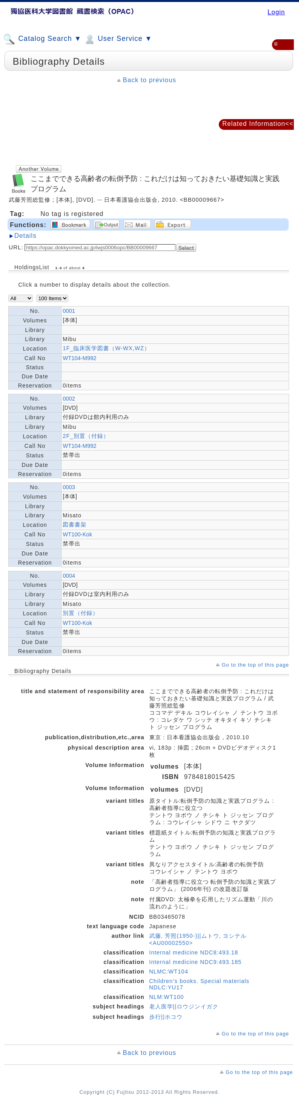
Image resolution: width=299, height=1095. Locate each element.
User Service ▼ (117, 39)
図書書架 (75, 524)
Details (25, 235)
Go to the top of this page (255, 665)
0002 (69, 398)
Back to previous (149, 80)
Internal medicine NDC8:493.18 (193, 952)
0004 (69, 576)
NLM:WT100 (166, 997)
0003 (69, 487)
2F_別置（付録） (86, 436)
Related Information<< (257, 123)
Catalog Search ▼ (42, 39)
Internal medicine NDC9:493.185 (195, 962)
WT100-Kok (77, 534)
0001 (69, 311)
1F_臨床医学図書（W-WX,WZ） (106, 348)
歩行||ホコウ (166, 1017)
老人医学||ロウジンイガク (183, 1006)
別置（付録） (80, 613)
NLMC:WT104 (169, 971)
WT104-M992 (79, 358)
